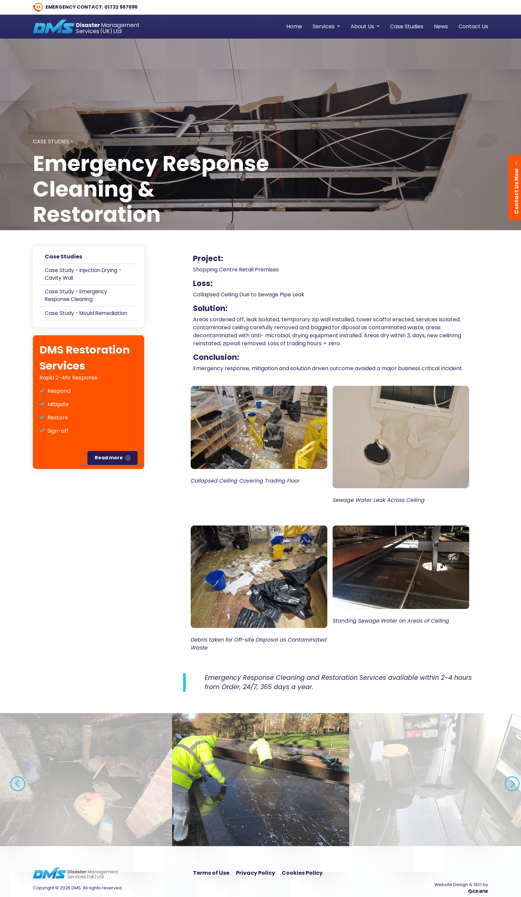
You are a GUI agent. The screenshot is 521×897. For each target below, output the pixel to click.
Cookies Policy (302, 873)
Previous (13, 779)
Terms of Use (211, 873)
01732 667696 (121, 7)
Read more (109, 457)
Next (507, 779)
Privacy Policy (255, 873)
